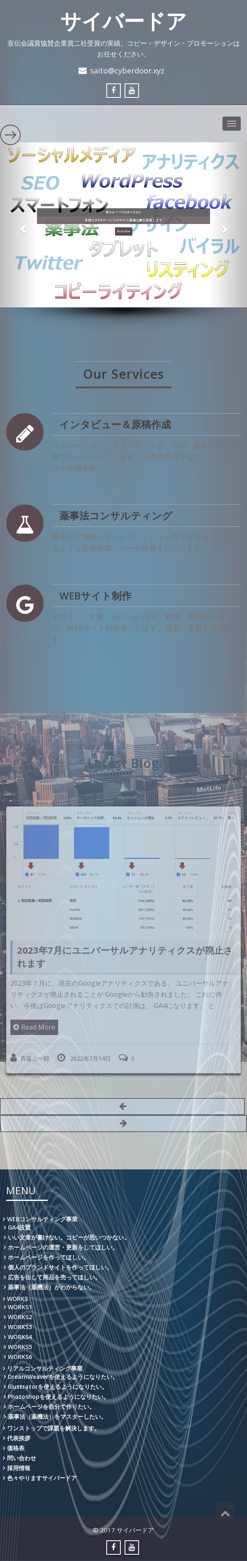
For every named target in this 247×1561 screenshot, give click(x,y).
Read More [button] (123, 232)
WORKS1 (20, 1307)
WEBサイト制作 (96, 596)
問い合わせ (21, 1458)
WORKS (17, 1299)
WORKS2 (20, 1317)
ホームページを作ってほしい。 (48, 1257)
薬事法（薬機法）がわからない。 (51, 1287)
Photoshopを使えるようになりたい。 (58, 1396)
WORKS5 (20, 1347)
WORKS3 (20, 1327)
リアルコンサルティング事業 (45, 1368)
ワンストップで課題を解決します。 (53, 1428)
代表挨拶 (18, 1438)
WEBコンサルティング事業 (42, 1219)
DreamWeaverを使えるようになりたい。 (63, 1377)
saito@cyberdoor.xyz (127, 70)
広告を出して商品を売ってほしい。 (54, 1277)
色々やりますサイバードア (42, 1478)
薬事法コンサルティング (116, 516)
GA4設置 (19, 1227)
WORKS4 (20, 1337)
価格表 (15, 1448)
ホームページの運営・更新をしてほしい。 (63, 1247)
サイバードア (123, 21)
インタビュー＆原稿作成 (115, 424)
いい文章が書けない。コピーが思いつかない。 (69, 1237)
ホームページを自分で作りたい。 (51, 1406)
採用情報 (18, 1468)
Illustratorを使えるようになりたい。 (58, 1387)
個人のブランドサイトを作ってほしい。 (60, 1267)
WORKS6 (20, 1357)
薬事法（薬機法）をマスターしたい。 (57, 1416)
